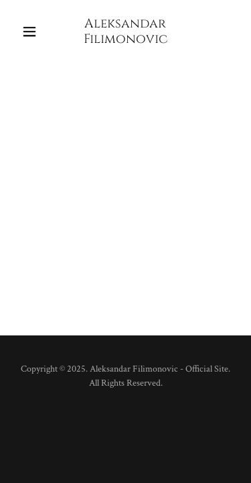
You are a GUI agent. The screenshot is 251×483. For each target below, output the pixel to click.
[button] (32, 31)
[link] (125, 40)
